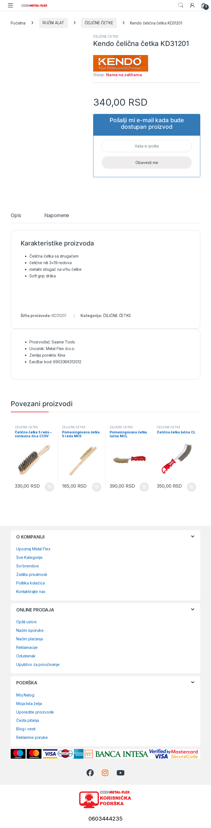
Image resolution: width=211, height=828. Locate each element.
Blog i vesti (25, 728)
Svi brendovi (27, 566)
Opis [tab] (16, 215)
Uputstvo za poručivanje (38, 664)
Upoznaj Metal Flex (33, 548)
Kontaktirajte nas (30, 591)
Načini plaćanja (29, 638)
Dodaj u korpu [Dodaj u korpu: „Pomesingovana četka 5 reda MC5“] (96, 487)
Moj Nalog (25, 695)
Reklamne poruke (32, 737)
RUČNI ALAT (53, 22)
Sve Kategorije (29, 557)
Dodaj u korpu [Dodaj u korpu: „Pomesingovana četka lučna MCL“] (144, 487)
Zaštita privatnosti (31, 574)
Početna (18, 22)
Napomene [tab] (56, 215)
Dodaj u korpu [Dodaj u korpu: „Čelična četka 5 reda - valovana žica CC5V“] (49, 487)
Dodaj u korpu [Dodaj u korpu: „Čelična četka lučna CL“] (191, 487)
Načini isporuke (30, 630)
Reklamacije (26, 647)
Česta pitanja (27, 720)
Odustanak (25, 656)
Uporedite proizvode (35, 712)
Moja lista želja (29, 703)
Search (181, 5)
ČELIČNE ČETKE (99, 22)
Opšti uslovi (26, 621)
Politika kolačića (30, 583)
